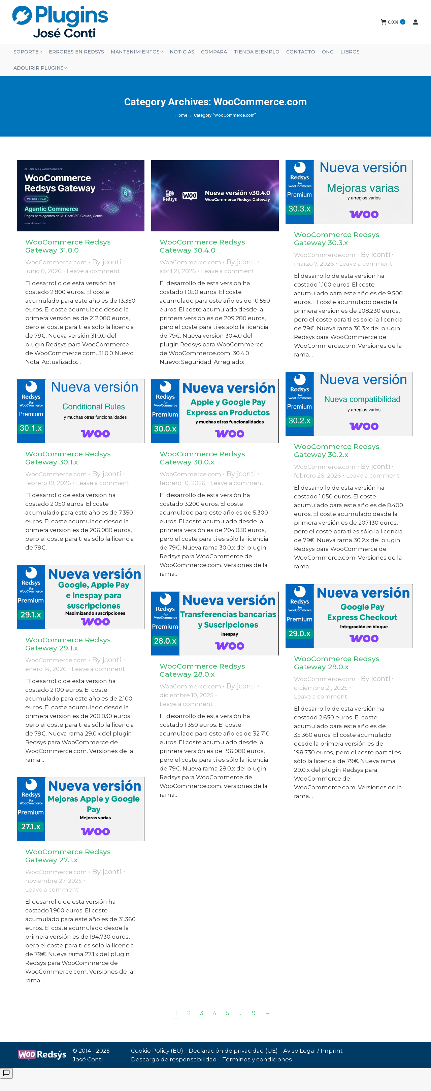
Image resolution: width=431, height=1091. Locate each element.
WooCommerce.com (56, 274)
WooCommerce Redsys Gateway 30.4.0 (202, 258)
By (107, 274)
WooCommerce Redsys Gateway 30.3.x (336, 250)
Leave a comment (93, 283)
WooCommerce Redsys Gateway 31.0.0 (68, 258)
